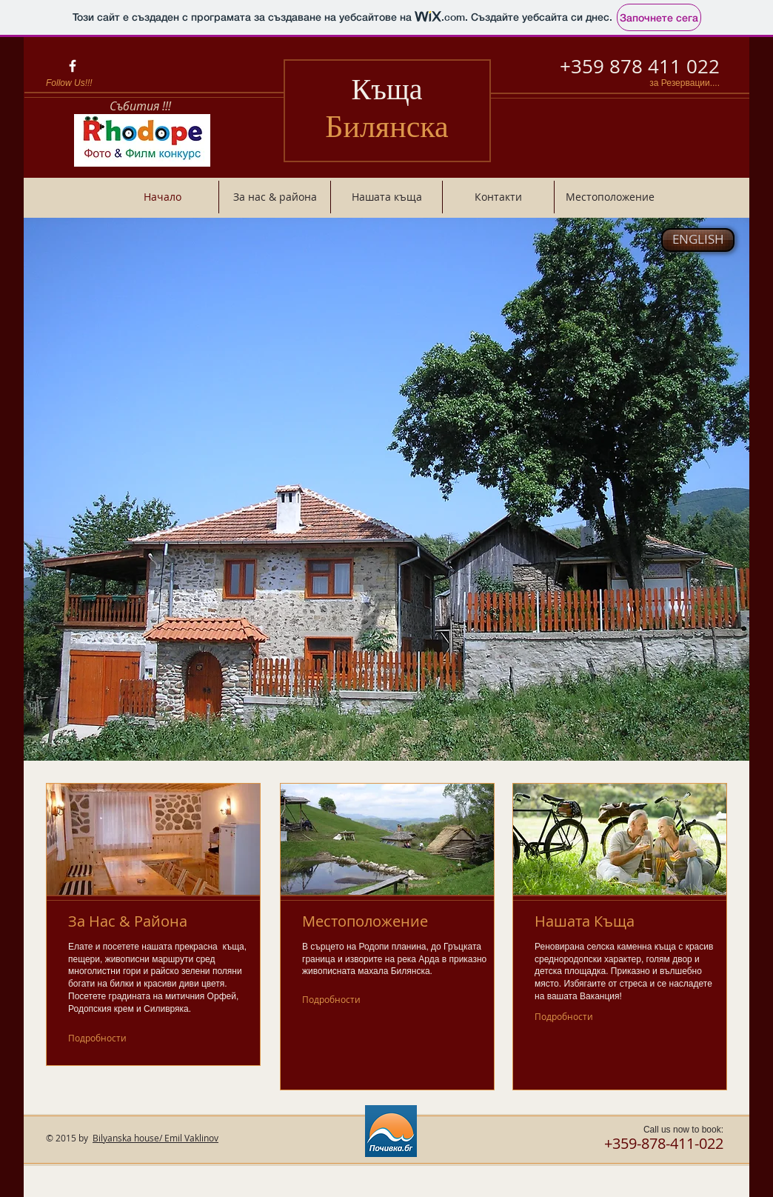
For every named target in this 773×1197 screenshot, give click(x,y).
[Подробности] (103, 1038)
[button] (386, 489)
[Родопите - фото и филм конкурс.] (142, 140)
